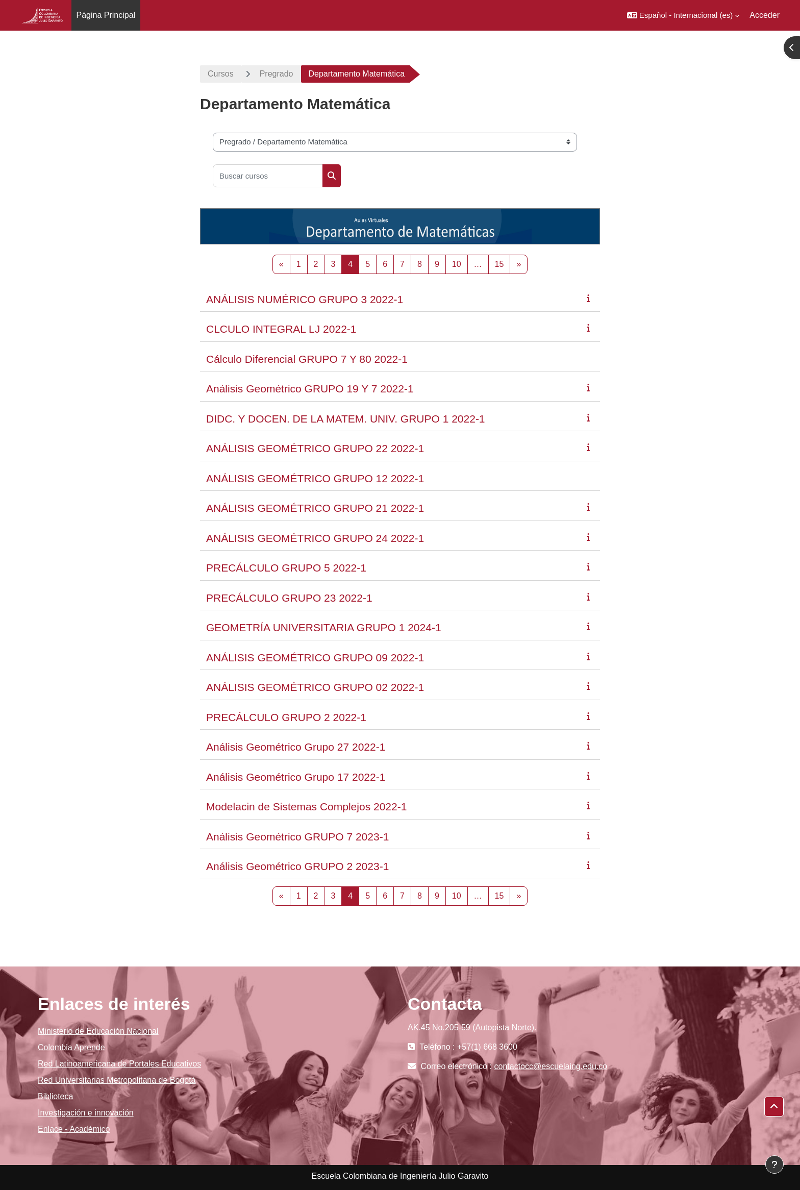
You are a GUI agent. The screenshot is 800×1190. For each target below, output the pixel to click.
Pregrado (276, 73)
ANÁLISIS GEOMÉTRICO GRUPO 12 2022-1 (315, 478)
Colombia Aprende (71, 1047)
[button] (683, 15)
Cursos (221, 73)
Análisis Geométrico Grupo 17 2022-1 (295, 777)
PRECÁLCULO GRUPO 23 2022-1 (289, 598)
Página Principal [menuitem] (106, 15)
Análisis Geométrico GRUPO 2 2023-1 (297, 866)
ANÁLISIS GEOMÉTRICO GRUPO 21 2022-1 (315, 508)
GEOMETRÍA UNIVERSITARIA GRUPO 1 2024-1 (323, 627)
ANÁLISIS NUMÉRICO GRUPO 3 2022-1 (304, 299)
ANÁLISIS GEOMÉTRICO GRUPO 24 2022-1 (315, 538)
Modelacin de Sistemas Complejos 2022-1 (306, 806)
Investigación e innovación (86, 1112)
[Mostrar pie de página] (774, 1164)
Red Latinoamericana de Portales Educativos (119, 1063)
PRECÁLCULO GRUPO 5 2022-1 (286, 568)
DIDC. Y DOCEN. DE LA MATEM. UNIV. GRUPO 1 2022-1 (345, 419)
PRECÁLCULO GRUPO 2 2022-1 (286, 717)
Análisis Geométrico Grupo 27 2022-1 (295, 747)
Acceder (764, 15)
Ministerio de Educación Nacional (98, 1031)
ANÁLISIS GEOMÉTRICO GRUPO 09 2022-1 (315, 657)
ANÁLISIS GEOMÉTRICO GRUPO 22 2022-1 (315, 448)
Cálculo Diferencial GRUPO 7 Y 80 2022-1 (307, 359)
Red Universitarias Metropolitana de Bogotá (117, 1080)
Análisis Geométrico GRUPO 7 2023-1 (297, 836)
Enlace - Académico (74, 1129)
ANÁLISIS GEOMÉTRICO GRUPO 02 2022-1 (315, 687)
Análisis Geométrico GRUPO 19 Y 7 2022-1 (310, 388)
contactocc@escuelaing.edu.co (551, 1066)
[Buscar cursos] (268, 175)
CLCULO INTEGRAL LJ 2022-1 (281, 329)
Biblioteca (55, 1096)
